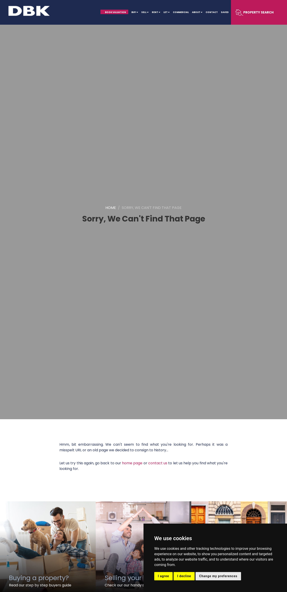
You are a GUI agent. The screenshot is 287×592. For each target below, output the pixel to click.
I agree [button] (163, 576)
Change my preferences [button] (218, 576)
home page (132, 463)
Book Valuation (115, 12)
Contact (212, 12)
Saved (225, 12)
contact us (157, 463)
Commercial (181, 12)
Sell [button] (145, 12)
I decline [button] (184, 576)
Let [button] (166, 12)
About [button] (197, 12)
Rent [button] (156, 12)
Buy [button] (134, 12)
